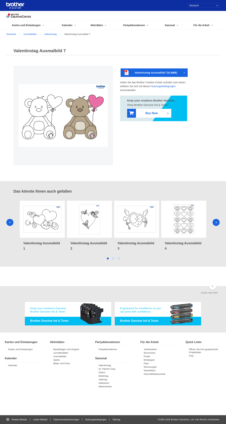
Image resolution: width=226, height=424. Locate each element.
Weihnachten (105, 386)
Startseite (11, 34)
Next (216, 222)
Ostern (102, 372)
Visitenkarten (150, 349)
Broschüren (149, 353)
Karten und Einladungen (20, 349)
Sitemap (116, 419)
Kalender (12, 365)
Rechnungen (150, 367)
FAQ (191, 356)
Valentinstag (50, 34)
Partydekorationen (108, 349)
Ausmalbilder (30, 34)
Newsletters (150, 370)
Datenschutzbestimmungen (66, 419)
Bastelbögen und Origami (66, 349)
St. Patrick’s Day (107, 369)
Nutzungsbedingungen (163, 86)
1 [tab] (108, 258)
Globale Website (16, 419)
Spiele (56, 360)
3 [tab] (119, 258)
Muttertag (103, 376)
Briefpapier (149, 360)
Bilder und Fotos (61, 363)
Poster (147, 356)
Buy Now (143, 113)
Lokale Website (40, 419)
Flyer (146, 363)
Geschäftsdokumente (154, 374)
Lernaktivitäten (60, 353)
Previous (9, 222)
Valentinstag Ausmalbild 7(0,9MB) (150, 72)
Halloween (104, 383)
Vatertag (103, 379)
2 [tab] (113, 258)
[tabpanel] (42, 226)
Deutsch (203, 5)
